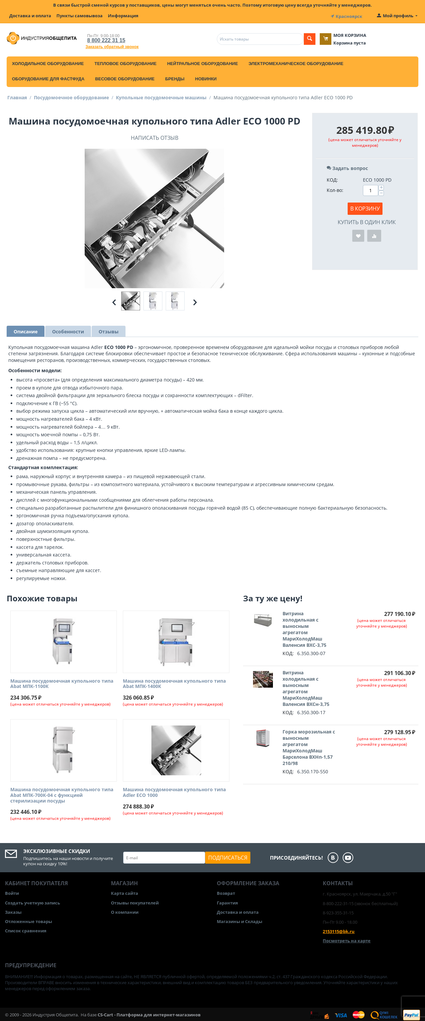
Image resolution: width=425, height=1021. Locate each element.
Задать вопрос (347, 166)
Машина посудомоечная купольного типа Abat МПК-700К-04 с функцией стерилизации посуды (61, 793)
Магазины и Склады (239, 920)
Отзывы (109, 330)
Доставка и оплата (30, 16)
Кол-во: (335, 188)
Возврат (226, 892)
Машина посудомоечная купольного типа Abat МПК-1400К (174, 682)
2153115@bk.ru (339, 930)
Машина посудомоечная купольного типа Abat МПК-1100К (61, 682)
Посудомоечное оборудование (71, 96)
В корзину (365, 207)
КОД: (332, 178)
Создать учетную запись (32, 901)
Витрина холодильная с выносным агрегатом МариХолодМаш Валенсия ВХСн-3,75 (306, 687)
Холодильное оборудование (48, 61)
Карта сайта (124, 892)
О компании (124, 910)
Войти (12, 892)
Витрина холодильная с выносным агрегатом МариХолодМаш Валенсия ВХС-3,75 (304, 627)
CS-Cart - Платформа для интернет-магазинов (149, 1013)
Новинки (206, 77)
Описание (26, 330)
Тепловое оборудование (125, 61)
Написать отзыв (154, 136)
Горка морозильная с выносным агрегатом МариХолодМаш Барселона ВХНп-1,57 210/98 (309, 746)
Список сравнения (25, 929)
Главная (17, 96)
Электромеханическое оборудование (296, 61)
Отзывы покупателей (135, 901)
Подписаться (227, 856)
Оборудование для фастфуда (48, 77)
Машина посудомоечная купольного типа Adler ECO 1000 (174, 791)
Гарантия (227, 901)
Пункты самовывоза (79, 16)
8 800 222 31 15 (102, 38)
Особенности (68, 330)
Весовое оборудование (124, 77)
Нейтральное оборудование (202, 61)
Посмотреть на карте (347, 939)
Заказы (13, 910)
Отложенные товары (28, 920)
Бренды (174, 77)
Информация (123, 16)
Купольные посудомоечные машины (161, 96)
